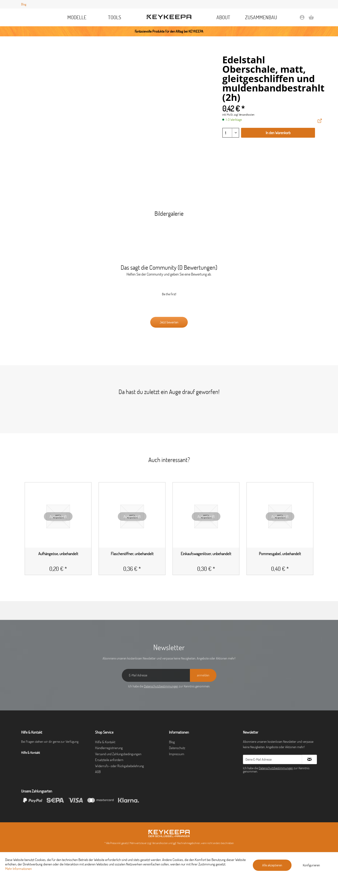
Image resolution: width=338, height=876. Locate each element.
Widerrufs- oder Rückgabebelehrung (119, 766)
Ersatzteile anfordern (109, 760)
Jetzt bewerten (169, 322)
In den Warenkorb (278, 132)
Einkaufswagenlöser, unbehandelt (206, 553)
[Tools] (115, 17)
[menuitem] (77, 17)
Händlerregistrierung (109, 748)
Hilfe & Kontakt (105, 742)
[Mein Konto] (302, 19)
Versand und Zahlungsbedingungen (118, 754)
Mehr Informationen (18, 868)
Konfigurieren (311, 865)
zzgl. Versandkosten (244, 114)
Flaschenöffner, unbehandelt (132, 553)
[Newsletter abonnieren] (309, 759)
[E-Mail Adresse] (156, 675)
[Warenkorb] (311, 19)
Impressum (176, 754)
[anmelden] (203, 675)
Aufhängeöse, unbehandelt (58, 553)
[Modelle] (77, 17)
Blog (23, 4)
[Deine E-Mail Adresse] (272, 759)
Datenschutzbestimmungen (161, 686)
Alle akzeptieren (272, 865)
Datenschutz (177, 748)
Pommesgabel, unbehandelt (280, 553)
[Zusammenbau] (261, 17)
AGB (98, 772)
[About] (223, 17)
